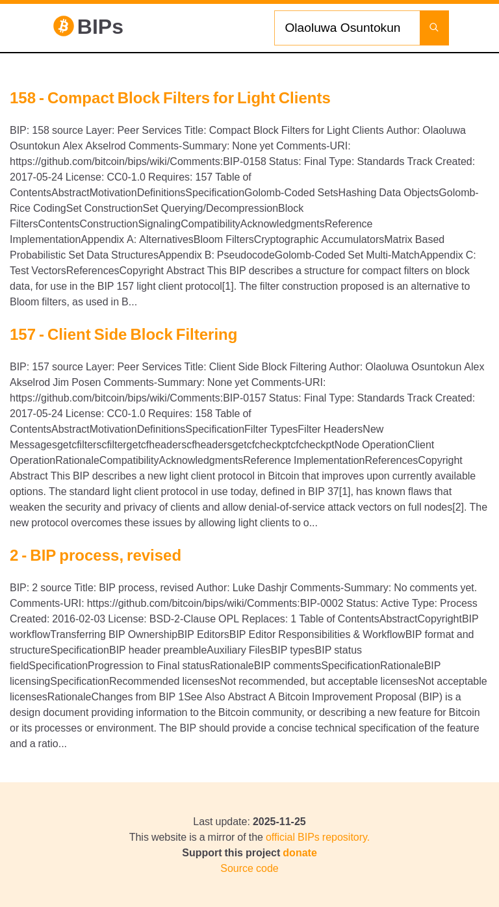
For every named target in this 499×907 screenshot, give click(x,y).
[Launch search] (434, 27)
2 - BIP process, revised (95, 555)
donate (299, 852)
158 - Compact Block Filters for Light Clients (170, 97)
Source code (249, 868)
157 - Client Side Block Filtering (123, 334)
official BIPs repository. (318, 837)
